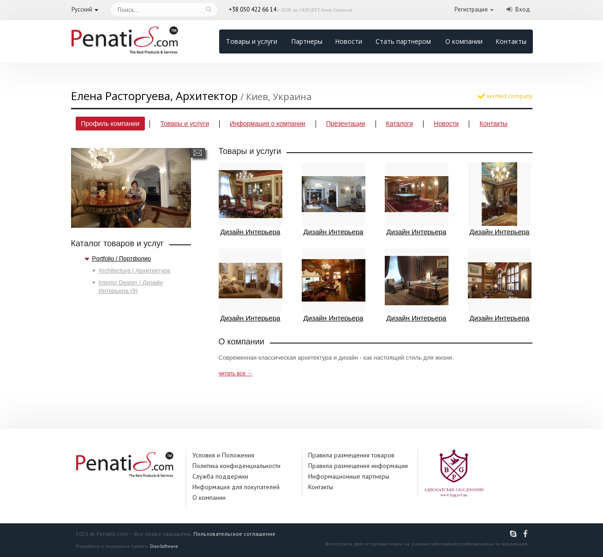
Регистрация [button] (471, 9)
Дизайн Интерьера (250, 199)
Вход (522, 9)
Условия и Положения (223, 455)
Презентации (345, 123)
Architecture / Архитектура (135, 270)
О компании (464, 41)
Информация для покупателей (236, 487)
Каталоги (399, 123)
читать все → (236, 373)
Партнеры (306, 41)
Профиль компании (110, 123)
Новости (348, 41)
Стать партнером (403, 41)
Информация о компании (267, 123)
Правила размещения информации (358, 466)
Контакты (511, 41)
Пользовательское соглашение (234, 533)
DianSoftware (164, 546)
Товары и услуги (251, 41)
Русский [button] (82, 9)
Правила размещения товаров (351, 455)
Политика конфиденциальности (236, 466)
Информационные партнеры (348, 476)
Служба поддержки (220, 476)
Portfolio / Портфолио (121, 258)
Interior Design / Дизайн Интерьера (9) (131, 286)
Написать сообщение (198, 153)
